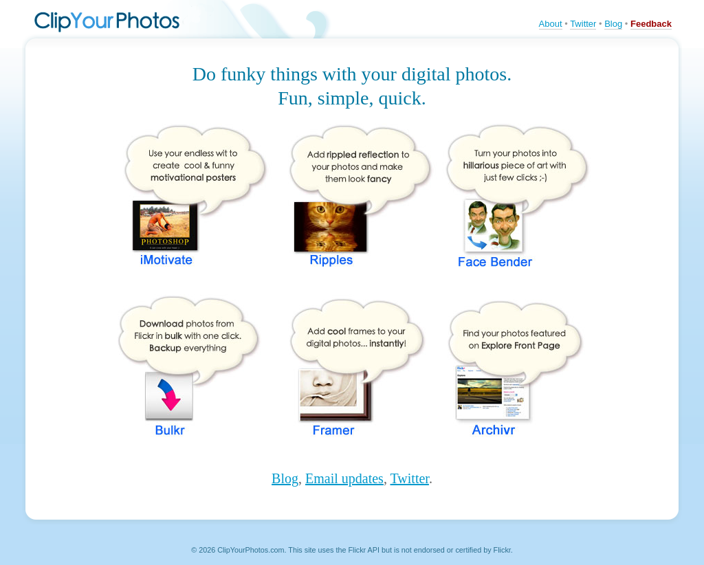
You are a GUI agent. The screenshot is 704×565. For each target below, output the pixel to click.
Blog (613, 24)
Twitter (583, 24)
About (550, 24)
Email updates (344, 478)
